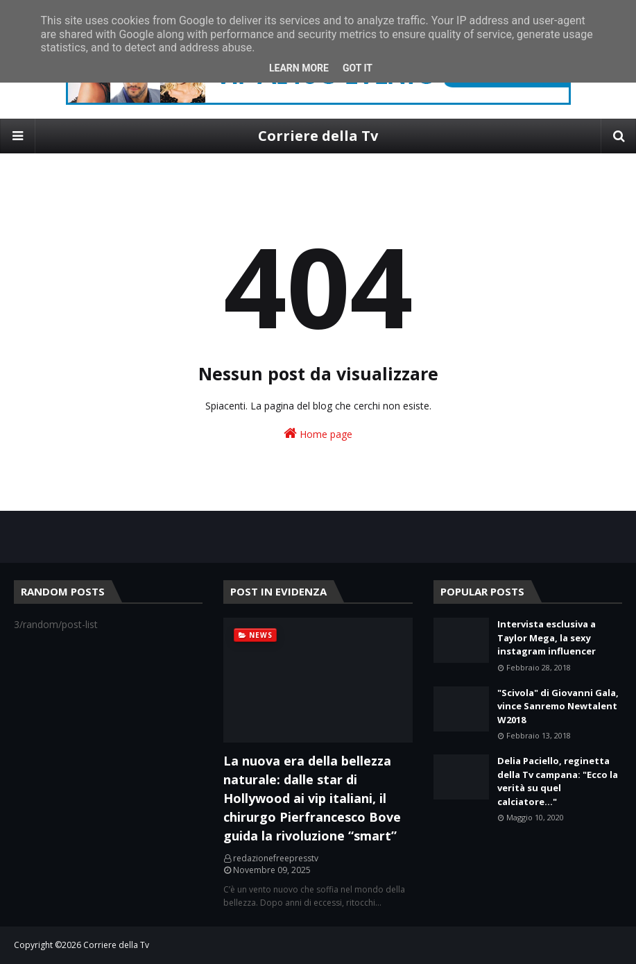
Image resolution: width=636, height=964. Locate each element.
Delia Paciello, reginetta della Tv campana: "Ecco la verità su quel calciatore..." (557, 781)
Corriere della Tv (318, 135)
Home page (318, 433)
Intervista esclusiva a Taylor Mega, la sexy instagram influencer (546, 637)
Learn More (299, 68)
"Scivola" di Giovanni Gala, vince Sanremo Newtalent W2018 (558, 706)
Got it (357, 68)
